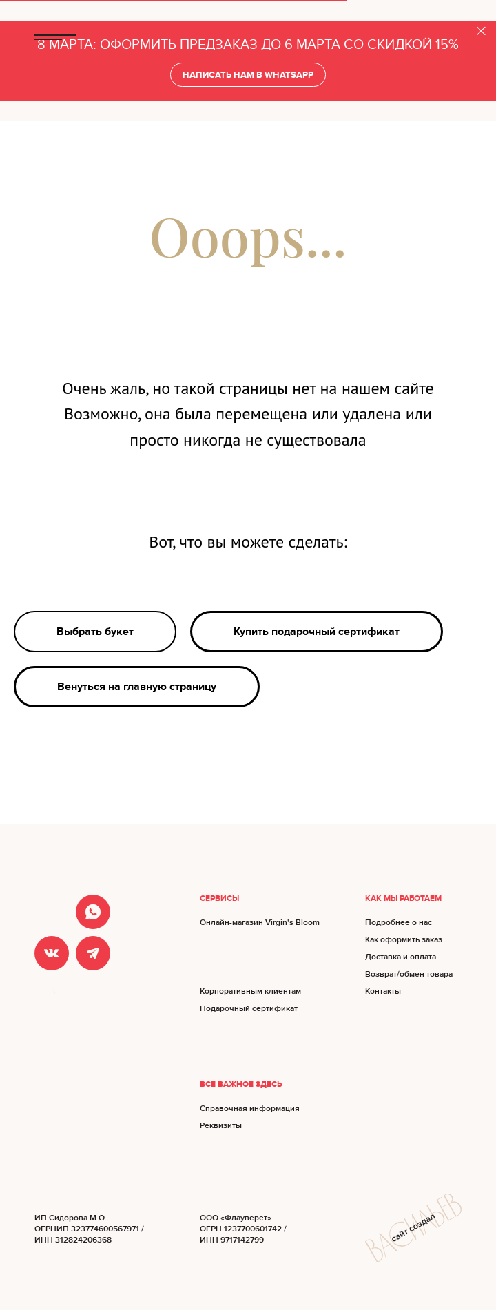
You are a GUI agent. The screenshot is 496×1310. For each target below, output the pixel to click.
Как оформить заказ (403, 940)
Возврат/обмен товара (409, 974)
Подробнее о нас (398, 922)
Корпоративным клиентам (250, 991)
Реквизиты (221, 1126)
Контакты (383, 991)
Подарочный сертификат (249, 1009)
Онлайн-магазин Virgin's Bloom (260, 922)
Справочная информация (250, 1108)
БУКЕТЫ (446, 37)
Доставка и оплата (400, 957)
